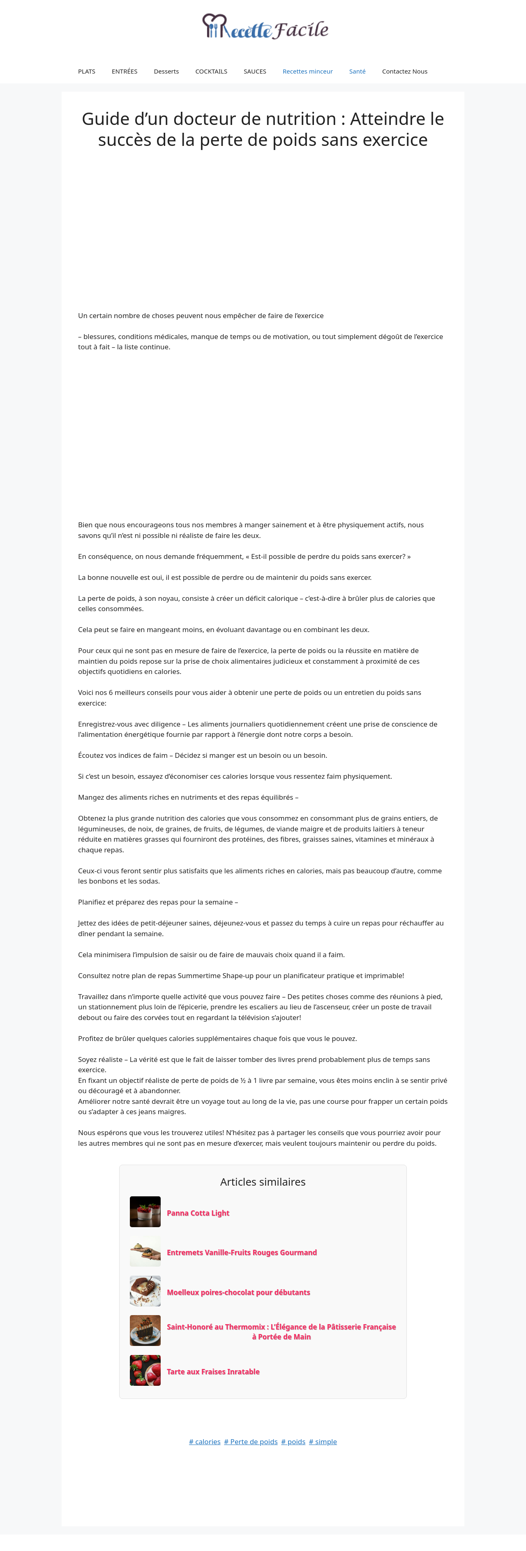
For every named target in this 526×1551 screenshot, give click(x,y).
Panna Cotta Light (198, 1213)
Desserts (166, 71)
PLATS (86, 71)
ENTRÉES (124, 71)
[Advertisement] (263, 221)
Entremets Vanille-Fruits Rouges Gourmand (242, 1252)
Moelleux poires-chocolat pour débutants (238, 1292)
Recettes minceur (308, 71)
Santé (357, 71)
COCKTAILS (211, 71)
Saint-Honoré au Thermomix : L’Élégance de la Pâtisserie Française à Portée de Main (281, 1331)
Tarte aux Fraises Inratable (213, 1371)
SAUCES (255, 71)
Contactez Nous (404, 71)
